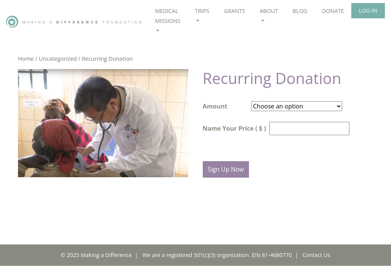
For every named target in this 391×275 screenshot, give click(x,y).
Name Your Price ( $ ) (234, 128)
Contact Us (316, 255)
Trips (202, 11)
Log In (368, 10)
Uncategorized (58, 58)
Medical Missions (168, 15)
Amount (215, 106)
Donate (333, 11)
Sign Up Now (226, 169)
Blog (299, 11)
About (269, 11)
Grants (234, 11)
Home (26, 58)
